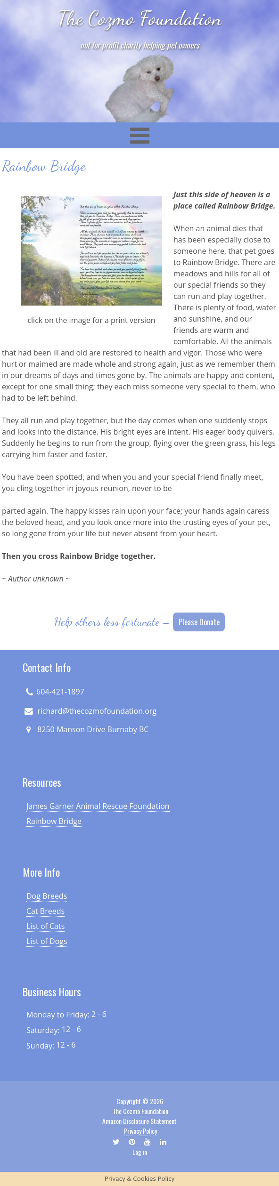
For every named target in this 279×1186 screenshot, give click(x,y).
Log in (139, 1152)
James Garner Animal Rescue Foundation (98, 806)
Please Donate (199, 622)
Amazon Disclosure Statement (139, 1121)
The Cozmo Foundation (139, 18)
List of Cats (45, 926)
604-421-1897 (60, 691)
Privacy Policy (140, 1131)
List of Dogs (46, 941)
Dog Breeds (46, 896)
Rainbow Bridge (54, 821)
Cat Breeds (45, 911)
